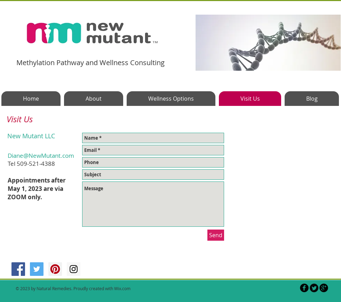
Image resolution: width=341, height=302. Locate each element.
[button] (268, 43)
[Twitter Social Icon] (36, 269)
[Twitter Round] (314, 288)
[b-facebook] (304, 288)
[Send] (215, 235)
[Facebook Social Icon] (18, 269)
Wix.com (122, 288)
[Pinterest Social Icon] (55, 269)
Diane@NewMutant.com (41, 156)
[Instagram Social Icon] (73, 269)
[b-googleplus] (323, 288)
